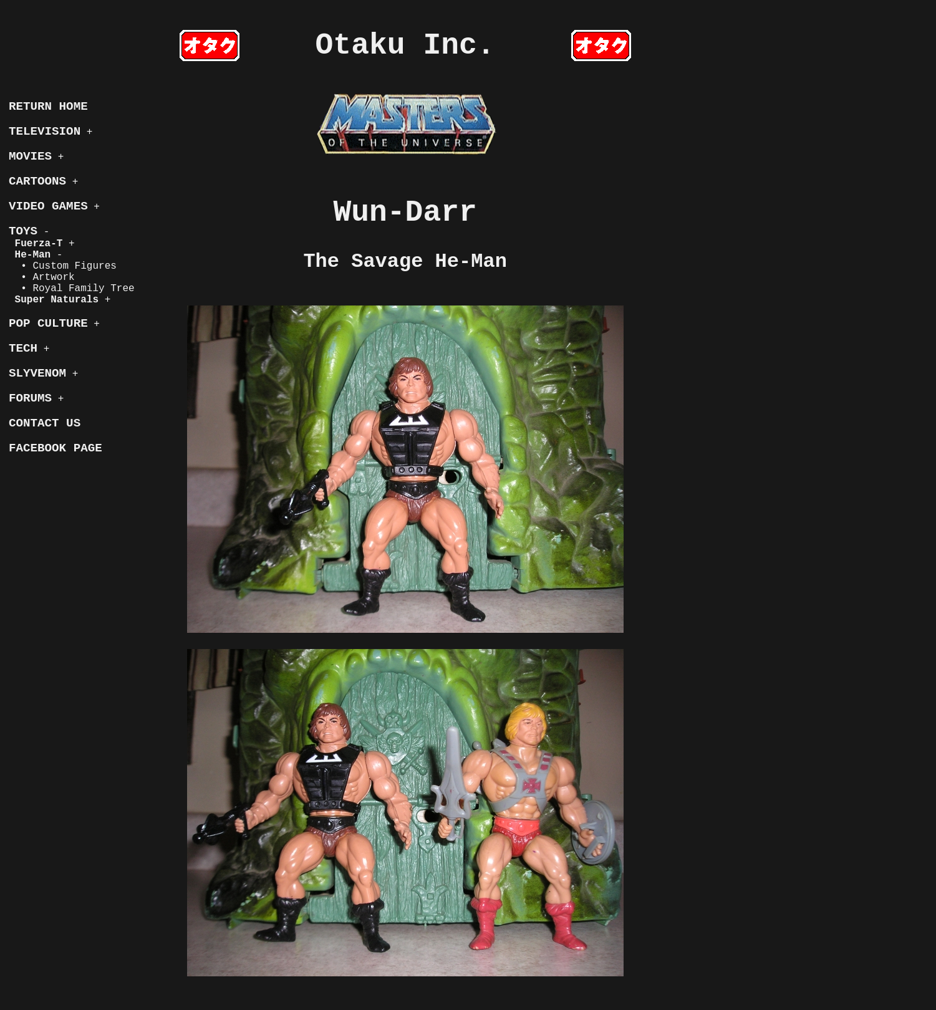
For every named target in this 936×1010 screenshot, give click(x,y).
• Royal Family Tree (72, 288)
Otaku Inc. (405, 45)
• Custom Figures (63, 266)
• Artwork (42, 277)
